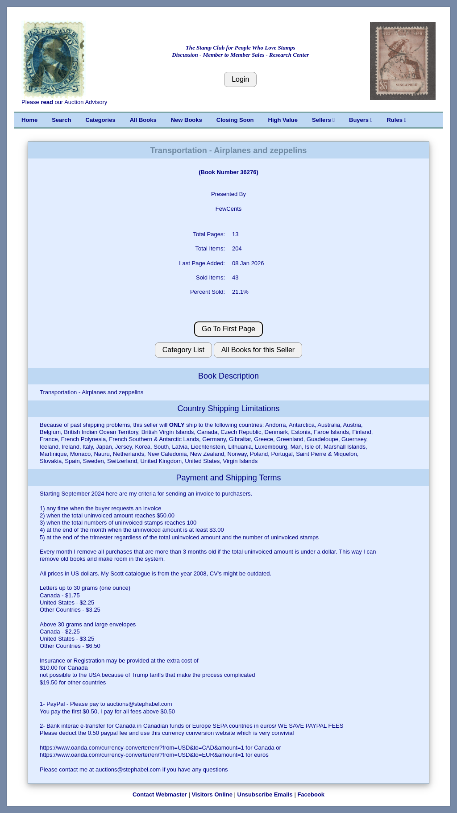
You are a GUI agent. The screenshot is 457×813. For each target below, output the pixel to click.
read (47, 102)
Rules (396, 120)
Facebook (310, 794)
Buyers (360, 120)
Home (29, 120)
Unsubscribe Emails (265, 794)
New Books (186, 120)
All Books (143, 120)
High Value (283, 120)
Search (61, 120)
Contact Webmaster (160, 794)
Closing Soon (235, 120)
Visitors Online (212, 794)
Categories (101, 120)
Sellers (323, 120)
